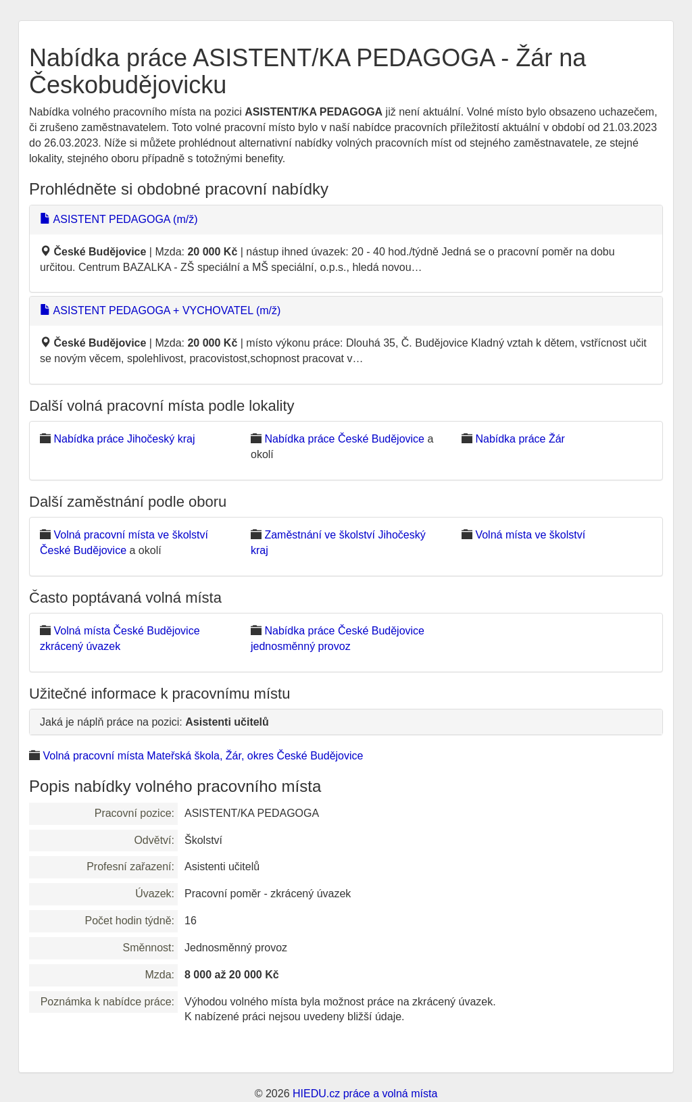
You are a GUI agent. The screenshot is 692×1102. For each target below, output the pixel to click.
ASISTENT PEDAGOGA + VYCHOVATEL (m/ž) (160, 310)
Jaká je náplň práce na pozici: (154, 722)
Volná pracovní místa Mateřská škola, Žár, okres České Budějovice (203, 755)
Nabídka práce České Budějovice (344, 439)
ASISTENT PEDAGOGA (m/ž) (119, 219)
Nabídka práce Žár (520, 439)
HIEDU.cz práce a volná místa (365, 1093)
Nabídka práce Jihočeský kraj (124, 439)
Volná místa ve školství (530, 535)
